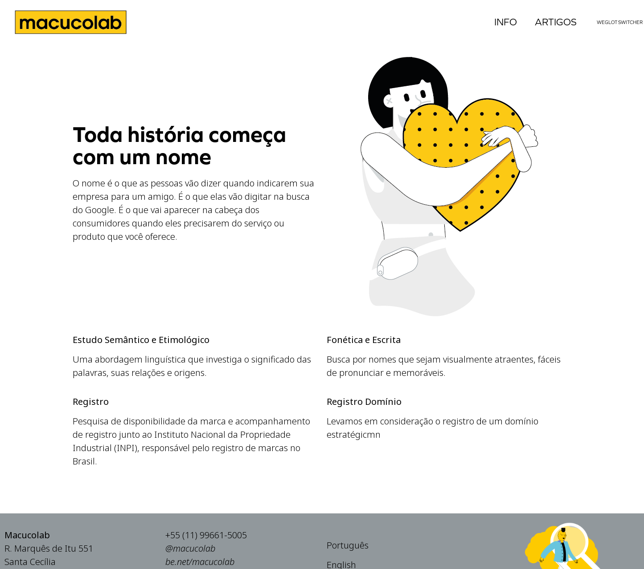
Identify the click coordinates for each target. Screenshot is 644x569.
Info (505, 22)
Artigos (556, 22)
